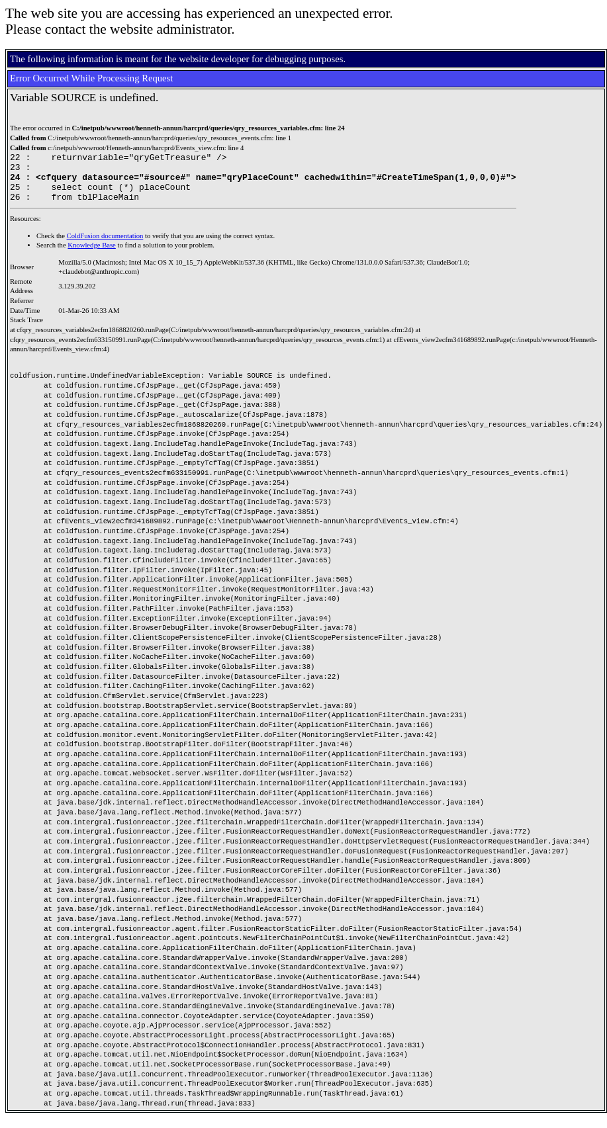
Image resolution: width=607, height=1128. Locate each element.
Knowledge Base (92, 255)
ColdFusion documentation (105, 245)
